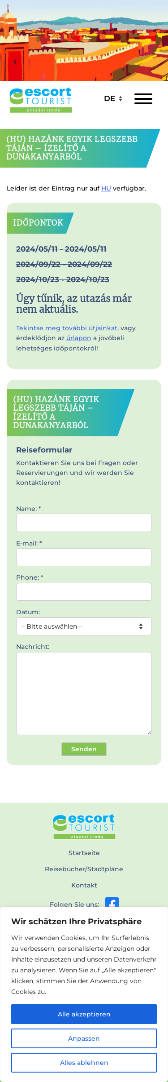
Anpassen (84, 1038)
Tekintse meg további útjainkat (66, 328)
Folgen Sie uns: (84, 904)
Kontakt (84, 885)
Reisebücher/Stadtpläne (84, 869)
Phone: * (84, 584)
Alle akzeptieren (84, 1014)
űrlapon (78, 338)
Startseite (84, 853)
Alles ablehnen (84, 1063)
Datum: (84, 619)
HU (106, 188)
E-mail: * (84, 550)
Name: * (84, 516)
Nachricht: (84, 690)
